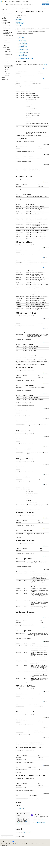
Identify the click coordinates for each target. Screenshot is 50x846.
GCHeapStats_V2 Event (20, 23)
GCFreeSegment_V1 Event (22, 43)
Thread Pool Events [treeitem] (8, 59)
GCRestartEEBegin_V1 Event (23, 45)
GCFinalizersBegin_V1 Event (23, 54)
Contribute (19, 843)
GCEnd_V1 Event (19, 20)
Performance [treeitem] (4, 11)
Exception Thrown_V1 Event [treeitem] (8, 55)
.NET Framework (25, 8)
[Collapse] (13, 7)
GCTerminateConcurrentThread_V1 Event (25, 58)
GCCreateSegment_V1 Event (23, 42)
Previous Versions (9, 843)
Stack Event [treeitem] (7, 75)
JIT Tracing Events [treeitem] (7, 67)
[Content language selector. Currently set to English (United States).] (6, 841)
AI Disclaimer (3, 843)
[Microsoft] (2, 1)
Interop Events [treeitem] (7, 69)
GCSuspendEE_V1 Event (22, 48)
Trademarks (44, 843)
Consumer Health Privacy (30, 843)
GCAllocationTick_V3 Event (23, 52)
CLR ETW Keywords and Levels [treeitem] (8, 45)
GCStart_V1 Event (19, 19)
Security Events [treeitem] (7, 73)
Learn (17, 8)
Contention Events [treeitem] (8, 57)
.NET (20, 8)
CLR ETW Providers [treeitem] (7, 42)
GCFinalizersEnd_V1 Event (22, 55)
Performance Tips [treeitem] (5, 79)
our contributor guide (22, 822)
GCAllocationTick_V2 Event (23, 51)
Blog (14, 843)
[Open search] (45, 1)
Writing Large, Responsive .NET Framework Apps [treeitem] (7, 14)
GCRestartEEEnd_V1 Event (22, 46)
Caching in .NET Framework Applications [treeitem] (6, 18)
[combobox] (7, 9)
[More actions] (48, 8)
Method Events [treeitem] (7, 63)
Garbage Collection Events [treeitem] (9, 65)
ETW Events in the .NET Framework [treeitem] (7, 26)
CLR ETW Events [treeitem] (7, 49)
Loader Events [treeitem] (7, 61)
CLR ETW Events (21, 808)
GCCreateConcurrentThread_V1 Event (24, 57)
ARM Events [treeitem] (7, 71)
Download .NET (45, 4)
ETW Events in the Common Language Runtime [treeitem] (8, 36)
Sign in (47, 1)
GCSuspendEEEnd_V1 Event (23, 49)
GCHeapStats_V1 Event (20, 22)
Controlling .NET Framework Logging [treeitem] (8, 39)
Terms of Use (39, 843)
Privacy (23, 843)
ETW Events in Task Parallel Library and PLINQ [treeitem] (7, 29)
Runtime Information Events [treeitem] (8, 52)
